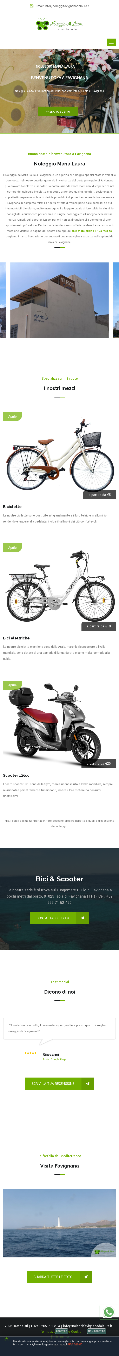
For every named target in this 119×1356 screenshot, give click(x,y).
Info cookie (75, 1344)
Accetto (61, 1331)
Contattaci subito (63, 918)
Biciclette (12, 506)
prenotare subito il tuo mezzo (92, 231)
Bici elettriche (16, 638)
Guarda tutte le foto (62, 1277)
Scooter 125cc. (16, 775)
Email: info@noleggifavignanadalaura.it (60, 6)
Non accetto (96, 1331)
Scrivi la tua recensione (63, 1084)
